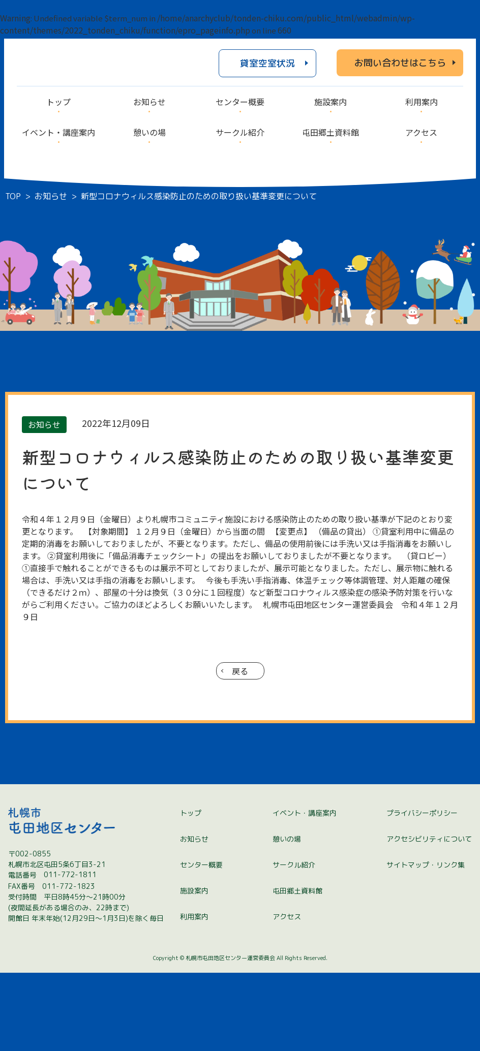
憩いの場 (287, 917)
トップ (190, 892)
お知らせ (194, 917)
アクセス (287, 995)
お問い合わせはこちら (400, 62)
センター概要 (201, 943)
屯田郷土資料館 (297, 969)
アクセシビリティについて (429, 917)
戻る (240, 671)
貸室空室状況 (267, 63)
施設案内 (194, 969)
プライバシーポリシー (422, 892)
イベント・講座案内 (305, 892)
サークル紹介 (294, 943)
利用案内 (194, 995)
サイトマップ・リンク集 (425, 943)
